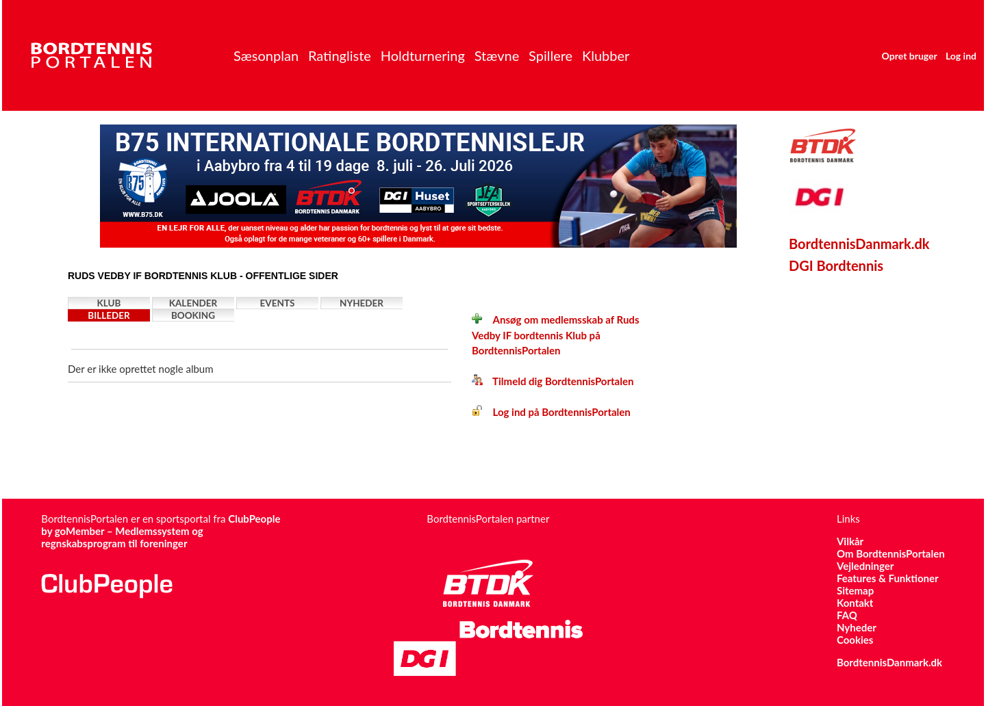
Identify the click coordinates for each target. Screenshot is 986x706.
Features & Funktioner (888, 578)
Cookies (855, 639)
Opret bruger (909, 56)
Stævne (497, 55)
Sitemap (855, 590)
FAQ (847, 615)
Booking (193, 315)
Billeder (108, 315)
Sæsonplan (266, 55)
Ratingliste (339, 55)
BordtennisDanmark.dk (859, 243)
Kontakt (855, 603)
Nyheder (361, 303)
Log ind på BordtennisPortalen (551, 412)
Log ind (961, 56)
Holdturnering (423, 55)
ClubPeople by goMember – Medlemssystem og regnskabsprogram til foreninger (160, 530)
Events (277, 303)
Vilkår (850, 541)
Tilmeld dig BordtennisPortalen (552, 381)
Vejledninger (865, 566)
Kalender (193, 303)
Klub (109, 303)
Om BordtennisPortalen (891, 553)
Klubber (605, 55)
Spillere (550, 55)
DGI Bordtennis (836, 265)
